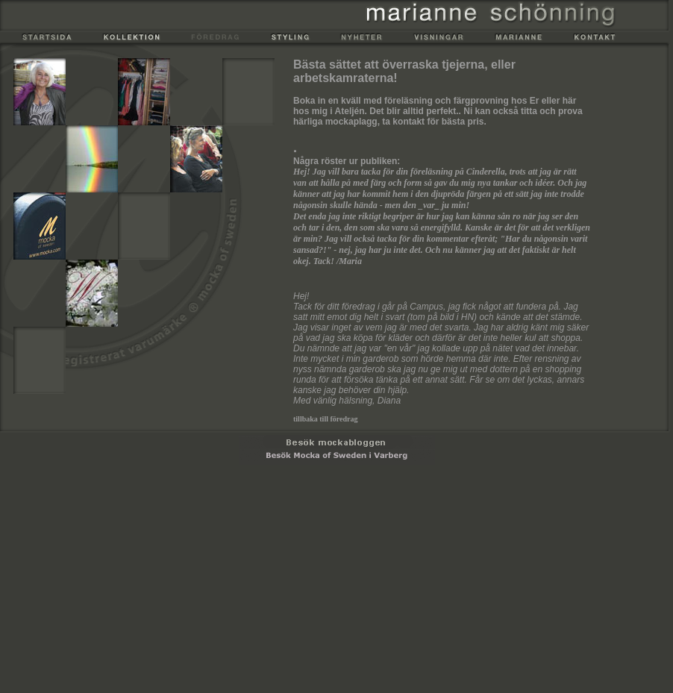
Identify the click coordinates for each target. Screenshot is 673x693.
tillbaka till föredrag (325, 419)
